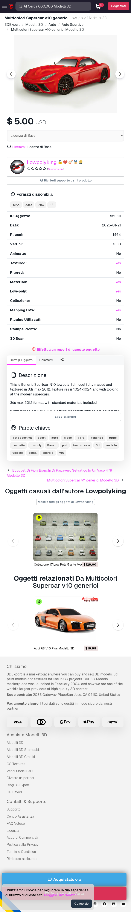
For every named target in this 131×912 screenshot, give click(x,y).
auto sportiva (22, 438)
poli (64, 445)
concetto (18, 445)
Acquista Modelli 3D (27, 735)
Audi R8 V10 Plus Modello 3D (54, 648)
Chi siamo (17, 666)
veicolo (17, 453)
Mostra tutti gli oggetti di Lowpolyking (65, 502)
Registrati (118, 6)
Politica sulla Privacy (22, 844)
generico (96, 438)
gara (81, 438)
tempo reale (81, 445)
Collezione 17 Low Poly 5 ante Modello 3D (63, 564)
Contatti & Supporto (27, 801)
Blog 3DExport (18, 785)
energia (48, 453)
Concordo (81, 904)
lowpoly (36, 445)
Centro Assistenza (20, 816)
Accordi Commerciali (22, 837)
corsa (33, 453)
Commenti (46, 360)
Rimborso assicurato (22, 859)
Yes (118, 263)
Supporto (14, 809)
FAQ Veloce (16, 823)
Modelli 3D (15, 742)
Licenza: (19, 147)
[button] (118, 541)
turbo (113, 438)
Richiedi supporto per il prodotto (65, 180)
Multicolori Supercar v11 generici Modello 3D (83, 480)
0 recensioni (55, 169)
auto (54, 438)
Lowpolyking (42, 162)
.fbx (41, 204)
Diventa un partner (21, 778)
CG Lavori (14, 792)
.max (16, 204)
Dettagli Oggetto (21, 360)
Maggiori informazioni (61, 895)
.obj (28, 204)
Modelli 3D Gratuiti (21, 757)
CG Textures (16, 764)
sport (42, 438)
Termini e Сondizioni (22, 851)
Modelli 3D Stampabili (23, 749)
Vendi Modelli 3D (20, 771)
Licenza (13, 830)
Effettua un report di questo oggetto (68, 349)
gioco (68, 438)
